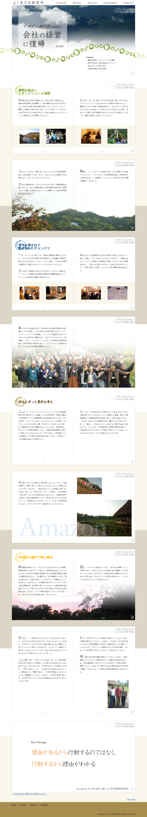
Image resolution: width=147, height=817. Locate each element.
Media (13, 805)
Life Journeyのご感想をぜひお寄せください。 (30, 794)
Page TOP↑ (131, 799)
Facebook (44, 805)
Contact (23, 805)
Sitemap (33, 805)
